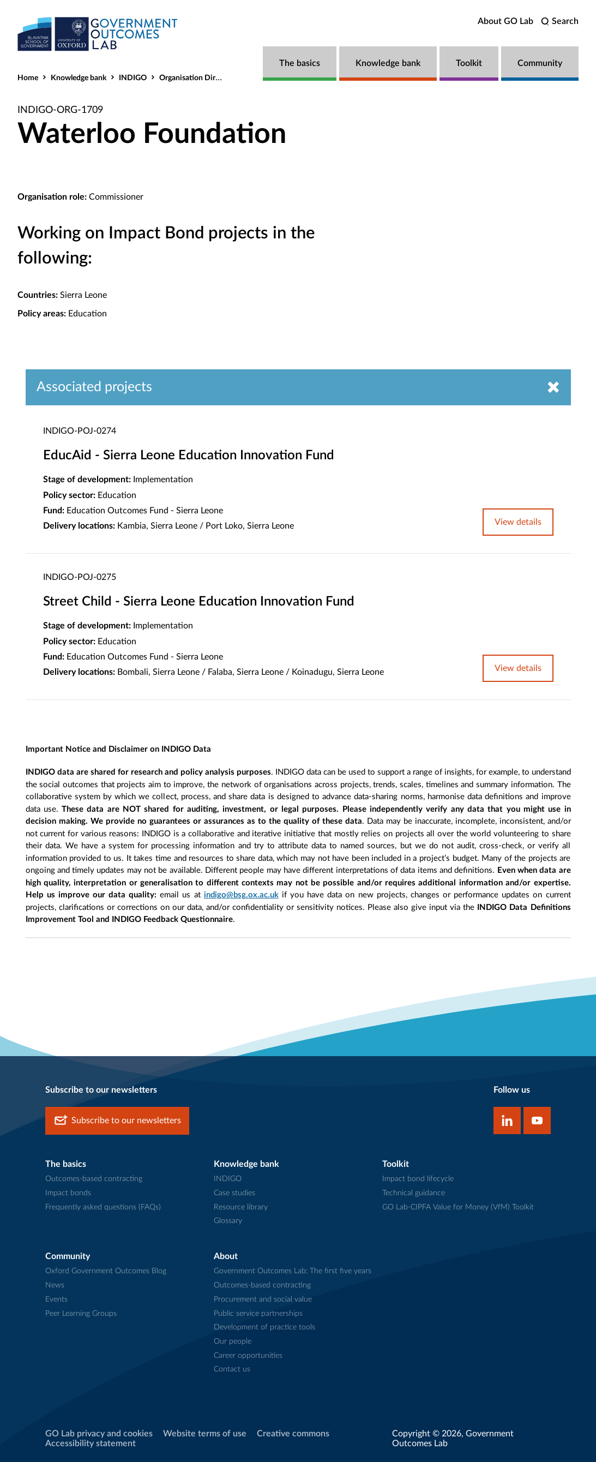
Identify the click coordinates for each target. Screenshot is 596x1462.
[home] (99, 34)
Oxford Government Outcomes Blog (105, 1271)
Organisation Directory (198, 78)
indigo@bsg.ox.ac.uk (241, 895)
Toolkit (469, 63)
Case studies (234, 1193)
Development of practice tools (264, 1328)
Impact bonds (68, 1193)
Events (56, 1300)
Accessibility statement (90, 1444)
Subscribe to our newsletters (117, 1121)
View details (518, 522)
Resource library (241, 1207)
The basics (299, 63)
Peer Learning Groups (81, 1313)
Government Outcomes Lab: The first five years (292, 1271)
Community (539, 63)
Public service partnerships (258, 1313)
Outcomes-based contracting (93, 1179)
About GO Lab (505, 21)
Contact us (232, 1370)
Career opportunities (248, 1355)
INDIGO (133, 78)
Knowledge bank (388, 63)
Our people (232, 1342)
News (54, 1286)
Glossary (228, 1221)
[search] (560, 21)
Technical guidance (413, 1193)
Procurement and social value (263, 1300)
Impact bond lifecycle (418, 1179)
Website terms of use (204, 1434)
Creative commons (293, 1434)
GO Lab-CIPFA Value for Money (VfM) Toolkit (458, 1207)
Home (27, 78)
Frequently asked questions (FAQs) (103, 1207)
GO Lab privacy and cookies (99, 1434)
